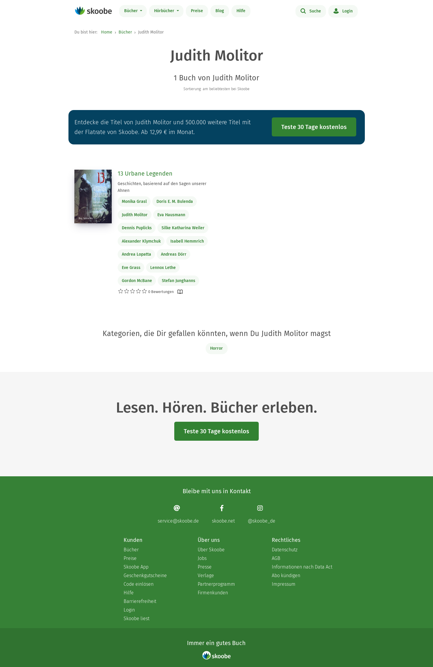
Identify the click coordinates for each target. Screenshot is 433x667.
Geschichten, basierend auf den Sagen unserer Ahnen (162, 187)
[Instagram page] (261, 514)
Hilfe (241, 10)
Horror (216, 348)
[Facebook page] (223, 514)
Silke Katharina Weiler (183, 227)
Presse (205, 567)
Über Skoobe (211, 550)
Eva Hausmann (171, 214)
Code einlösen (139, 584)
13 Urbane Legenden (145, 173)
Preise (197, 10)
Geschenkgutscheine (145, 575)
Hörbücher (164, 10)
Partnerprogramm (216, 584)
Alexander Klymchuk (141, 241)
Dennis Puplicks (137, 227)
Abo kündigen (286, 575)
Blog (219, 10)
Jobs (202, 558)
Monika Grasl (134, 201)
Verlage (206, 575)
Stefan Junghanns (178, 280)
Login (343, 11)
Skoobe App (136, 567)
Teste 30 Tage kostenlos (314, 126)
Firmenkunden (213, 593)
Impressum (283, 584)
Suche (311, 11)
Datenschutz (285, 550)
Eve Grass (131, 267)
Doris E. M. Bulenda (174, 201)
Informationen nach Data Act (302, 567)
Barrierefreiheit (140, 601)
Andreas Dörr (173, 254)
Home (106, 32)
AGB (276, 558)
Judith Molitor (135, 214)
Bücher (131, 10)
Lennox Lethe (163, 267)
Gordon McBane (137, 280)
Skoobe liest (136, 618)
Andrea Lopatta (136, 254)
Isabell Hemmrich (187, 241)
